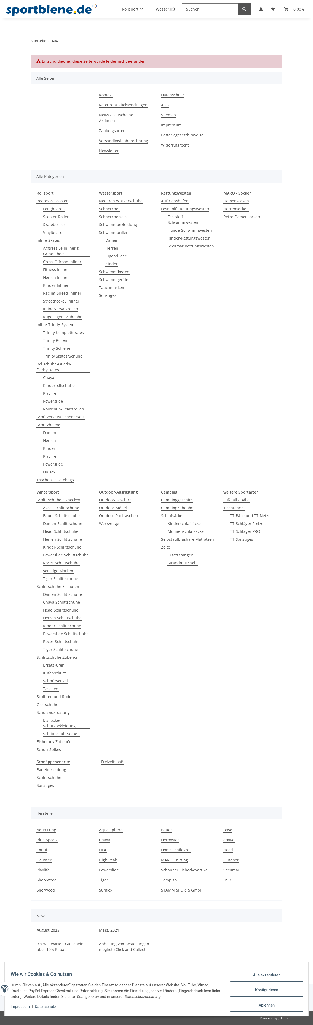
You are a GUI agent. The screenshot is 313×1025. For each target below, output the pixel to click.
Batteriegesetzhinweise (182, 135)
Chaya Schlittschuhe (61, 602)
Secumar (231, 870)
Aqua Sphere (111, 829)
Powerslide (53, 401)
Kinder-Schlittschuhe (62, 547)
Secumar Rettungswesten (191, 246)
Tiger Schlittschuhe (60, 578)
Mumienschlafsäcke (186, 531)
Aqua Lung (46, 829)
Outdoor (231, 859)
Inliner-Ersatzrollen (60, 308)
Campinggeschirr (176, 499)
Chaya (48, 377)
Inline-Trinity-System (55, 324)
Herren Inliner (56, 277)
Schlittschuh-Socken (61, 733)
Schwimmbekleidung (118, 224)
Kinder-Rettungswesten (189, 238)
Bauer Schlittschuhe (61, 515)
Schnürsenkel (55, 680)
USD (227, 880)
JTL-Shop (284, 1018)
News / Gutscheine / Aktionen (117, 117)
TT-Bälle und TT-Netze (250, 515)
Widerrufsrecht (175, 145)
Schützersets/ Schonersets (61, 416)
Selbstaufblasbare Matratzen (187, 539)
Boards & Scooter (52, 200)
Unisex (49, 472)
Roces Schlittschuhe (61, 562)
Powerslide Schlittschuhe (66, 555)
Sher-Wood (47, 880)
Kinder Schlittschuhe (62, 625)
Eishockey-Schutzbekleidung (59, 723)
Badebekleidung (51, 769)
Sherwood (46, 890)
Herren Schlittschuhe (62, 617)
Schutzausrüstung (53, 712)
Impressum (22, 1008)
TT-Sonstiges (241, 539)
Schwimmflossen (114, 271)
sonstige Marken (58, 570)
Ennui (42, 849)
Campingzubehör (177, 507)
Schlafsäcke (171, 515)
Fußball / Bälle (236, 499)
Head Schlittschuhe (60, 531)
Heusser (44, 859)
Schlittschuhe (49, 777)
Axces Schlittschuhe (61, 507)
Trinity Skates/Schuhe (62, 356)
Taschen (50, 688)
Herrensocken (236, 208)
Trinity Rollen (55, 340)
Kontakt (106, 94)
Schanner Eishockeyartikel (185, 870)
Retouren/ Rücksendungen (123, 104)
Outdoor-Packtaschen (118, 515)
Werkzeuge (109, 523)
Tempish (169, 880)
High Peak (108, 859)
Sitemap (168, 114)
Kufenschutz (54, 673)
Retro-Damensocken (241, 216)
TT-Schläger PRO (245, 531)
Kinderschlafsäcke (184, 523)
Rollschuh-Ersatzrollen (63, 409)
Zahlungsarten (112, 130)
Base (227, 829)
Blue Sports (47, 839)
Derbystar (170, 839)
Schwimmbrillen (114, 232)
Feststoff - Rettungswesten (185, 208)
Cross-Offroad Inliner (62, 261)
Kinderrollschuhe (59, 385)
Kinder (49, 448)
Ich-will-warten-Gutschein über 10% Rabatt (60, 946)
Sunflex (105, 890)
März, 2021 (109, 930)
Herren (49, 440)
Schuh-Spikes (49, 749)
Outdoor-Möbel (113, 507)
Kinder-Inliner (56, 285)
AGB (165, 104)
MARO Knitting (174, 859)
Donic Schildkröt (176, 849)
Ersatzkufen (54, 665)
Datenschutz (48, 1008)
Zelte (165, 547)
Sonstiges (107, 295)
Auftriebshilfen (175, 200)
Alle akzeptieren (264, 977)
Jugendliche (116, 256)
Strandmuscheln (183, 562)
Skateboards (54, 224)
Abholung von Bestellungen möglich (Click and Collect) (124, 946)
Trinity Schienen (58, 348)
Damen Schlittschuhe (62, 594)
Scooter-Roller (56, 216)
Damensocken (236, 200)
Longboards (54, 208)
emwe (228, 839)
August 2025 (48, 930)
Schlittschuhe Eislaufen (58, 586)
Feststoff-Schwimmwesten (183, 219)
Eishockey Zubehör (54, 741)
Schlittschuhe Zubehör (57, 657)
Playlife (49, 393)
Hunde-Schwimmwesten (190, 230)
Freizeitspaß (112, 761)
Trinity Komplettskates (63, 332)
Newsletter (109, 150)
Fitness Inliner (56, 269)
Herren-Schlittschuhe (62, 539)
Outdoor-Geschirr (115, 499)
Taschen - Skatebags (55, 479)
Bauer (166, 829)
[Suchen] (210, 9)
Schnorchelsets (113, 216)
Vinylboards (54, 232)
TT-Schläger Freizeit (248, 523)
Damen (49, 432)
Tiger (103, 880)
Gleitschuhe (47, 704)
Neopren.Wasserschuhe (121, 200)
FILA (102, 849)
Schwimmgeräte (113, 279)
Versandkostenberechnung (123, 140)
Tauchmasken (111, 287)
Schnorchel (109, 208)
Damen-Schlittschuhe (62, 523)
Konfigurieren (264, 991)
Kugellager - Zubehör (62, 316)
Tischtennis (233, 507)
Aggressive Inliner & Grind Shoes (61, 251)
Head (228, 849)
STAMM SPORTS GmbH (182, 890)
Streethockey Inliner (61, 301)
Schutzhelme (48, 424)
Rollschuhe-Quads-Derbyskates (54, 366)
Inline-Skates (48, 240)
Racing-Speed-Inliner (62, 293)
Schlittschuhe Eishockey (58, 499)
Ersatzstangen (180, 555)
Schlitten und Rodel (54, 696)
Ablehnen (264, 1006)
